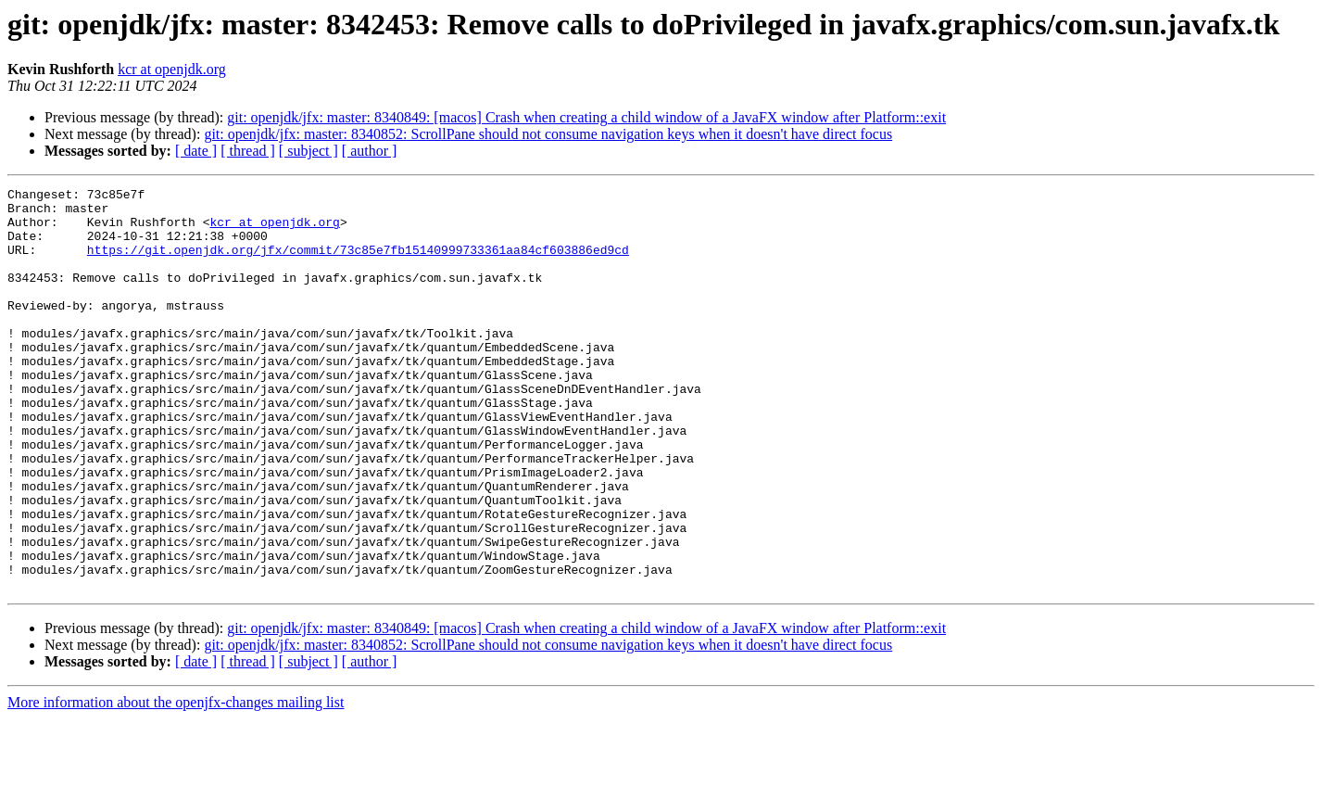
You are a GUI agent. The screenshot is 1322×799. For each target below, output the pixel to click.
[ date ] (196, 151)
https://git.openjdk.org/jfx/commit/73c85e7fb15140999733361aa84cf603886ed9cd (358, 263)
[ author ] (369, 151)
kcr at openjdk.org (172, 69)
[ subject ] (308, 151)
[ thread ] (247, 151)
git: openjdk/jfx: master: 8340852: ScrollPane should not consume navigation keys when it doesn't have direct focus (548, 134)
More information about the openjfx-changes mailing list (175, 783)
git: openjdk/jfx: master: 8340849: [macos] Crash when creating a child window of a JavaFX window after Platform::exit (586, 117)
